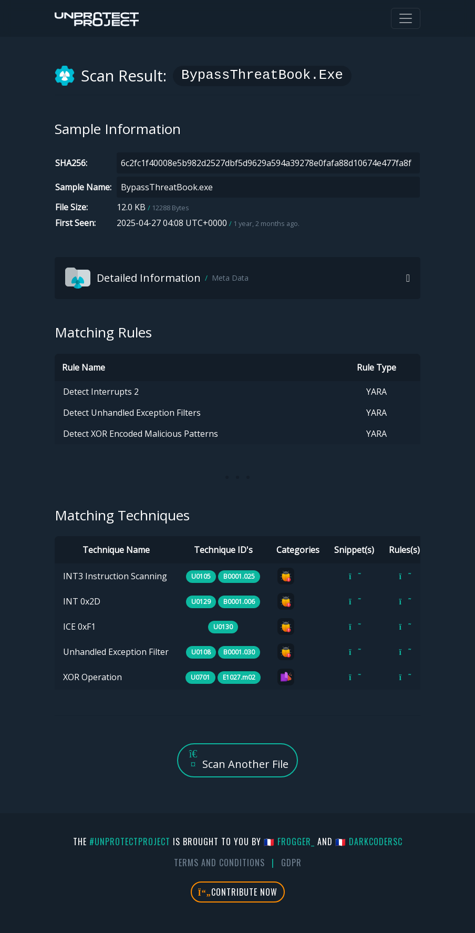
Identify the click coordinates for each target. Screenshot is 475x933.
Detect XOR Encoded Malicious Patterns (140, 433)
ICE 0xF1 (79, 626)
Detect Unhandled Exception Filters (132, 412)
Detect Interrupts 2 (101, 391)
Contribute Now (237, 892)
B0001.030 (239, 652)
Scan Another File (237, 760)
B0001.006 (239, 601)
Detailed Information (157, 278)
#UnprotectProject (129, 841)
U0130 (223, 626)
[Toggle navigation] (405, 18)
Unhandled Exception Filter (116, 652)
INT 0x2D (81, 601)
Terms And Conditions (219, 862)
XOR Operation (92, 677)
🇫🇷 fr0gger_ (289, 841)
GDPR (291, 862)
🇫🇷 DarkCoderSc (368, 841)
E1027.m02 (239, 677)
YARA (376, 391)
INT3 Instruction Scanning (115, 576)
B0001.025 (239, 576)
